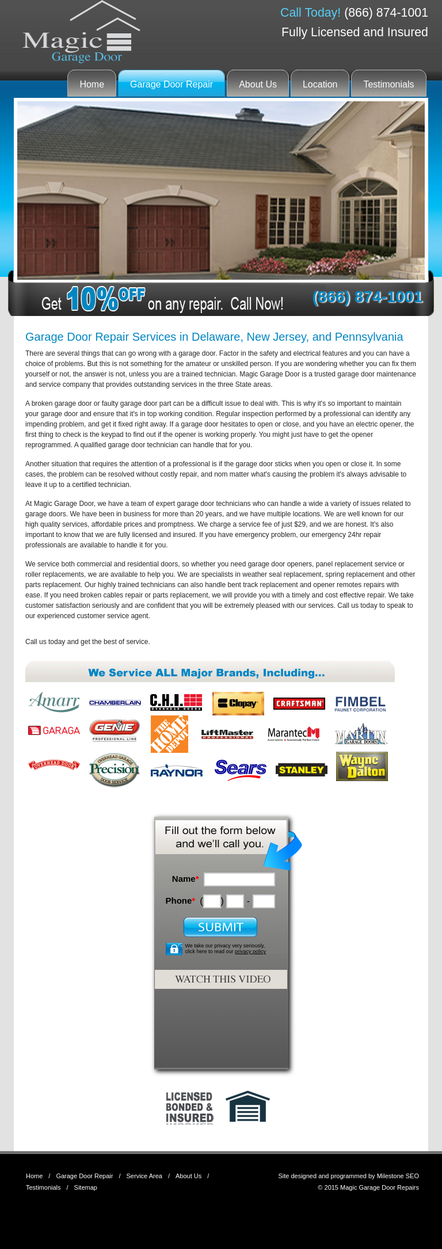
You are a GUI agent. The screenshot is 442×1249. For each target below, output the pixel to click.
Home (91, 84)
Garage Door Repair (171, 84)
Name (185, 879)
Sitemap (85, 1187)
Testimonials (388, 84)
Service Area (144, 1175)
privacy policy (250, 951)
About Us (258, 84)
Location (320, 84)
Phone (180, 900)
